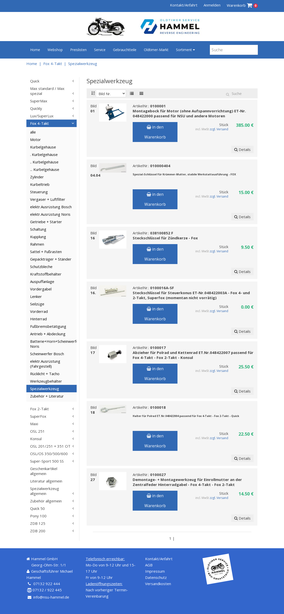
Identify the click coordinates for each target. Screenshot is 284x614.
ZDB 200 (37, 530)
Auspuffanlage (42, 281)
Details (242, 149)
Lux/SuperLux (42, 115)
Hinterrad (38, 318)
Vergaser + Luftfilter (47, 199)
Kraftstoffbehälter (45, 274)
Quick (34, 80)
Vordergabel (41, 288)
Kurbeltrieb (40, 184)
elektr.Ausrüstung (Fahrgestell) (45, 364)
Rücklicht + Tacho (44, 373)
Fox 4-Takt (52, 63)
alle (33, 132)
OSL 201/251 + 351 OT (50, 446)
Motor (35, 139)
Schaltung (38, 229)
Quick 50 (37, 508)
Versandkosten (158, 583)
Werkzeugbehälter (46, 381)
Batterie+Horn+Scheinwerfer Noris (53, 344)
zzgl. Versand (219, 129)
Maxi (34, 423)
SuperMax (38, 100)
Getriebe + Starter (46, 221)
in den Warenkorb (155, 132)
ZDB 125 (37, 523)
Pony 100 (38, 515)
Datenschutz (156, 577)
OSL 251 (37, 431)
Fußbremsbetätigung (48, 326)
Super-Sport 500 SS (47, 461)
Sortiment (185, 49)
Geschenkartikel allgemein (43, 471)
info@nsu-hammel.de (51, 597)
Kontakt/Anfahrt (183, 4)
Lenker (36, 296)
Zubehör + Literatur (47, 396)
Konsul (36, 438)
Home (35, 49)
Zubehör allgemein (46, 500)
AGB (149, 564)
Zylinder (37, 176)
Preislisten (78, 49)
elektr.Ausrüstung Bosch (51, 206)
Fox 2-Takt (39, 408)
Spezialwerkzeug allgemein (44, 491)
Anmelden (212, 4)
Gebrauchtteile (124, 49)
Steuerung (39, 191)
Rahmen (37, 244)
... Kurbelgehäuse (44, 169)
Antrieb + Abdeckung (47, 333)
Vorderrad (39, 311)
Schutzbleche (41, 266)
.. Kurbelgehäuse (44, 161)
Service (100, 49)
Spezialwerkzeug (82, 63)
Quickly (36, 108)
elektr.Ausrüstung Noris (50, 214)
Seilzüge (37, 303)
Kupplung (38, 236)
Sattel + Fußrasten (46, 251)
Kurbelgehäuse (43, 146)
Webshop (55, 49)
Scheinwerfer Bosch (47, 353)
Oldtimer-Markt (156, 49)
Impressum (155, 571)
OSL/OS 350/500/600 (49, 453)
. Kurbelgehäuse (44, 154)
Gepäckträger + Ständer (50, 259)
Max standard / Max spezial (47, 91)
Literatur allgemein (46, 480)
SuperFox (38, 416)
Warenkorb (242, 5)
